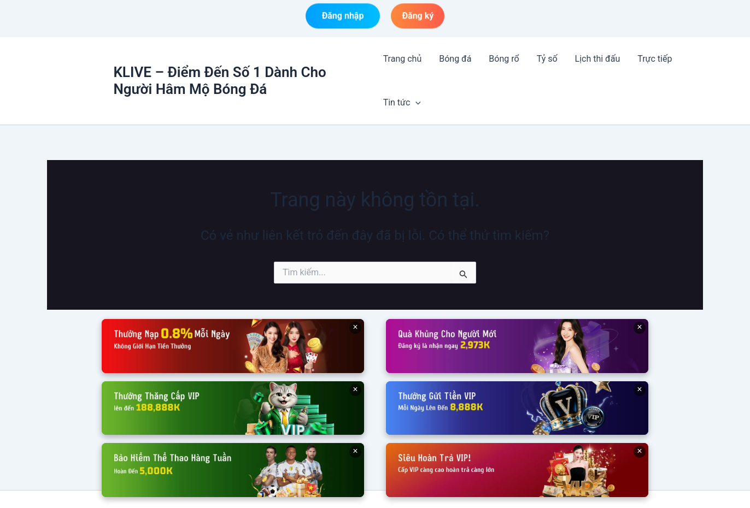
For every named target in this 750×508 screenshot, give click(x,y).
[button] (415, 103)
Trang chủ (402, 59)
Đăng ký (417, 17)
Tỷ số (547, 59)
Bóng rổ (504, 59)
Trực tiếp (654, 59)
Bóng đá (455, 59)
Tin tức (402, 103)
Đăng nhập (343, 17)
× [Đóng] (355, 327)
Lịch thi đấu (597, 59)
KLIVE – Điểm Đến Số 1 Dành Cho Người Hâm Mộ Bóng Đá (219, 80)
